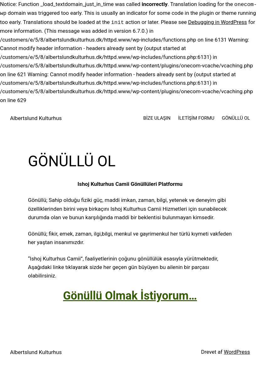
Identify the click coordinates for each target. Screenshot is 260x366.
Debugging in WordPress (217, 22)
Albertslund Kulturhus (36, 118)
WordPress (237, 352)
